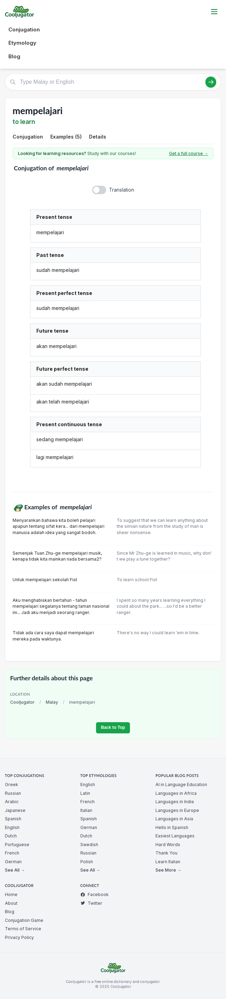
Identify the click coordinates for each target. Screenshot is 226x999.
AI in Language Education (181, 784)
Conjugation (24, 29)
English (12, 827)
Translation (121, 190)
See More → (168, 870)
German (13, 861)
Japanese (15, 810)
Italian (86, 810)
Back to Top (113, 727)
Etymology (22, 42)
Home (11, 894)
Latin (85, 793)
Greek (11, 784)
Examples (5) (66, 137)
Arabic (12, 801)
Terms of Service (23, 928)
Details (97, 137)
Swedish (89, 844)
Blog (14, 56)
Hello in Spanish (171, 827)
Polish (86, 861)
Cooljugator (22, 702)
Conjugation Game (24, 920)
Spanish (13, 818)
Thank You (166, 853)
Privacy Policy (19, 937)
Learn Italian (167, 861)
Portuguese (17, 844)
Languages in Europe (177, 810)
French (12, 853)
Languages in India (174, 801)
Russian (13, 793)
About (11, 903)
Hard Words (167, 844)
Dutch (11, 835)
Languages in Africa (176, 793)
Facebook (94, 894)
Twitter (91, 903)
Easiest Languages (175, 835)
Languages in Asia (174, 818)
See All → (15, 870)
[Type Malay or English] (113, 82)
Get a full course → (188, 153)
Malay (52, 702)
